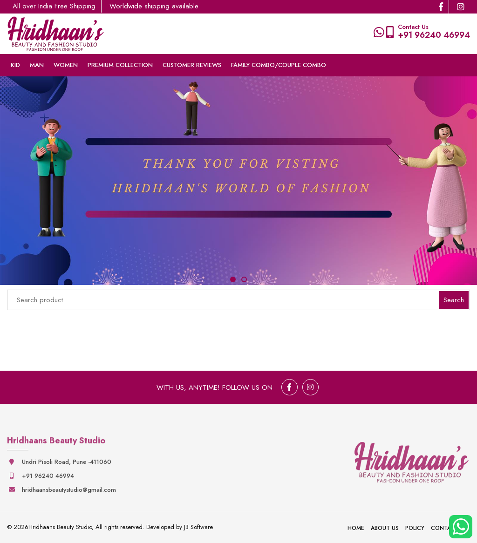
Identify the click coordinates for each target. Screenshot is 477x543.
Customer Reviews (192, 65)
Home (356, 528)
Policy (414, 528)
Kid (15, 65)
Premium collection (120, 65)
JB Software (198, 527)
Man (37, 65)
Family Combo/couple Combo (278, 65)
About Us (385, 528)
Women (66, 65)
